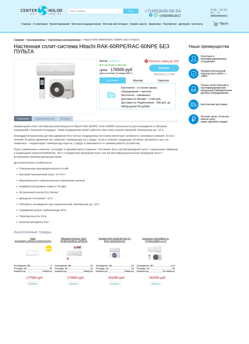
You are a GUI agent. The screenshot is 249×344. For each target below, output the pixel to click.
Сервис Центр (138, 23)
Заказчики (155, 23)
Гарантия (163, 80)
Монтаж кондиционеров (86, 23)
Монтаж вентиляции (115, 23)
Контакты (197, 23)
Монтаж (138, 80)
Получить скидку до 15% (164, 60)
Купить (33, 283)
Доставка (112, 80)
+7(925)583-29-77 (167, 15)
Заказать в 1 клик (164, 74)
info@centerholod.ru (219, 15)
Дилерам (184, 23)
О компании (40, 23)
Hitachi (114, 60)
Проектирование (59, 23)
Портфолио (170, 23)
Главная (26, 23)
